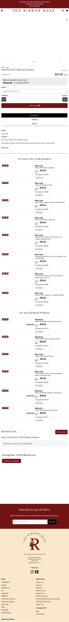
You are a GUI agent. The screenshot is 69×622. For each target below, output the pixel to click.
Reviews (34, 124)
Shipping (34, 119)
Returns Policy (40, 591)
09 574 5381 (35, 6)
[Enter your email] (32, 522)
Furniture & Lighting (7, 602)
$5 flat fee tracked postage (34, 4)
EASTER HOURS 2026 (43, 602)
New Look (5, 67)
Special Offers (6, 613)
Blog (37, 611)
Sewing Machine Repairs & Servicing (48, 599)
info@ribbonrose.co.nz (34, 562)
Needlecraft (5, 588)
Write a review (61, 432)
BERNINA (4, 596)
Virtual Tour (39, 604)
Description (34, 115)
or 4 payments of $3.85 (16, 83)
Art (2, 591)
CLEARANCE (5, 582)
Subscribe (52, 522)
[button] (1, 10)
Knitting (3, 585)
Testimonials (40, 614)
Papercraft (4, 593)
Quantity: (34, 96)
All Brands (4, 610)
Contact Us (39, 582)
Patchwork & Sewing (8, 599)
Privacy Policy (40, 593)
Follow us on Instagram (11, 461)
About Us (39, 585)
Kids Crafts (5, 604)
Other (3, 607)
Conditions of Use (42, 596)
